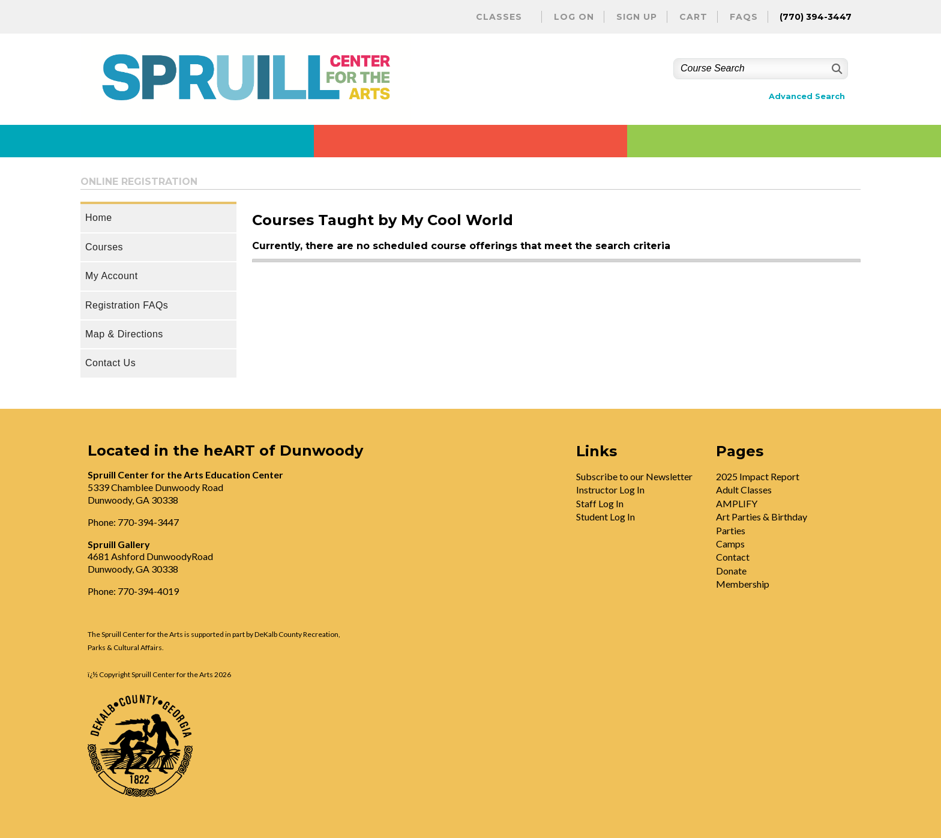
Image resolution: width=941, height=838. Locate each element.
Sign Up (636, 16)
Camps (730, 543)
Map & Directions (124, 334)
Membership (742, 583)
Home (98, 218)
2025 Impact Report (757, 476)
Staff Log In (600, 503)
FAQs (744, 16)
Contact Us (110, 363)
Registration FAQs (126, 305)
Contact (733, 556)
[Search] (835, 68)
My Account (111, 276)
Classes (499, 16)
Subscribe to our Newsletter (634, 476)
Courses (104, 247)
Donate (731, 570)
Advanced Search (807, 96)
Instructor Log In (610, 489)
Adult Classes (744, 489)
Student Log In (605, 516)
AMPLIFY (736, 503)
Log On (574, 16)
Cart (693, 16)
